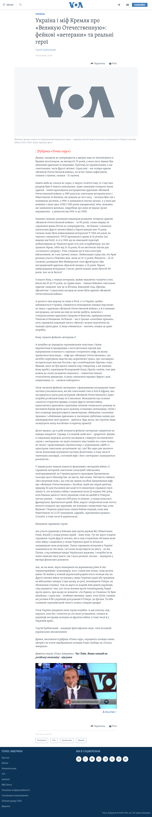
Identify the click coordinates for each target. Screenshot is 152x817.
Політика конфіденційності (16, 790)
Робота (5, 763)
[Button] (97, 64)
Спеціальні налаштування (15, 796)
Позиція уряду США (12, 801)
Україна (40, 14)
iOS (3, 774)
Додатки (6, 806)
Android (6, 779)
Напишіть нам (9, 768)
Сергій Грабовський (45, 50)
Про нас (6, 758)
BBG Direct (7, 785)
